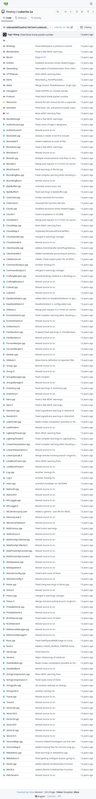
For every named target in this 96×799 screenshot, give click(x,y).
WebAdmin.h (12, 758)
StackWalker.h (13, 668)
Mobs (9, 85)
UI (7, 113)
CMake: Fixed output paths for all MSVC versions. (59, 259)
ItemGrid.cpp (13, 410)
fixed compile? (42, 376)
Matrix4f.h (11, 494)
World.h (10, 769)
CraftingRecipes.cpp (16, 276)
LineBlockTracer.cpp (16, 461)
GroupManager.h (14, 382)
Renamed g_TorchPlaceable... (49, 79)
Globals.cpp (12, 354)
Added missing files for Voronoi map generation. (59, 747)
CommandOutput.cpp (17, 264)
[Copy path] (72, 27)
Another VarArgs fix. (45, 264)
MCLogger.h (12, 505)
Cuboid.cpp (12, 287)
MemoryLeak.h (13, 517)
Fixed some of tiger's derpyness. (51, 124)
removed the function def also (50, 203)
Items (9, 79)
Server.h (10, 657)
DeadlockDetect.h (15, 304)
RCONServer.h (13, 623)
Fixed (38, 57)
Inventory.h (12, 393)
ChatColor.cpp (13, 197)
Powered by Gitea (25, 792)
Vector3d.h (11, 713)
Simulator (11, 107)
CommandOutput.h (16, 270)
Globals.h (11, 360)
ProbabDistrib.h (14, 612)
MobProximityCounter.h (18, 556)
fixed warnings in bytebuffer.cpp (51, 191)
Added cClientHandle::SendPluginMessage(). (57, 247)
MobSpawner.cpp (15, 562)
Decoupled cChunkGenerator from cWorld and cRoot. (61, 68)
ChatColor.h (12, 203)
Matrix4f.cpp (12, 489)
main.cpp (11, 483)
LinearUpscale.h (14, 455)
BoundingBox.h (14, 180)
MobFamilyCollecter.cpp (18, 539)
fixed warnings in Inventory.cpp (51, 388)
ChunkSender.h (13, 242)
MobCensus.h (13, 534)
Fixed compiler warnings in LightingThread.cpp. (59, 438)
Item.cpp (10, 399)
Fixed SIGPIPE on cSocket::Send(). (51, 90)
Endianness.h (13, 326)
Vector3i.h (11, 735)
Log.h (9, 477)
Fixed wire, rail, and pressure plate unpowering (58, 107)
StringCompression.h (16, 679)
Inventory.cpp (13, 388)
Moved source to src (45, 130)
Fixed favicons (42, 651)
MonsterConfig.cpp (15, 573)
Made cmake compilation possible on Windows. (59, 421)
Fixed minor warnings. (46, 528)
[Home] (6, 4)
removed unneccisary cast (48, 186)
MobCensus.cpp (14, 528)
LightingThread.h (15, 438)
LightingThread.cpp (16, 433)
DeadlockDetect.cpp (16, 298)
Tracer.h (10, 702)
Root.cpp (10, 640)
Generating (12, 68)
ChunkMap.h (12, 231)
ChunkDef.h (12, 219)
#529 (57, 163)
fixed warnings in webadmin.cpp (51, 752)
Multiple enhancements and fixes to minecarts (58, 158)
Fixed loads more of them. (48, 573)
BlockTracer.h (12, 169)
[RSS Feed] (57, 11)
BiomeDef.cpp (13, 135)
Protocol (10, 96)
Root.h (9, 646)
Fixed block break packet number (37, 34)
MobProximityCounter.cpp (19, 550)
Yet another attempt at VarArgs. (51, 685)
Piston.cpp (11, 595)
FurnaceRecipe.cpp (15, 343)
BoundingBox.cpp (15, 175)
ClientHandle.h (13, 253)
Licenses (51, 796)
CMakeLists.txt (13, 259)
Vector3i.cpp (12, 730)
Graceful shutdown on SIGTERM (51, 483)
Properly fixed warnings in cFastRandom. (55, 332)
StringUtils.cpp (13, 685)
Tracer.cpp (11, 696)
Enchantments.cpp (15, 315)
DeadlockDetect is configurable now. (53, 304)
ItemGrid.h (11, 416)
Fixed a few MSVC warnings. (49, 51)
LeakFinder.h (12, 427)
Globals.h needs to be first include (52, 135)
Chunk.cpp (11, 208)
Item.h (9, 405)
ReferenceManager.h (16, 634)
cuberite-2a (25, 11)
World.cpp (11, 763)
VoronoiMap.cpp (14, 741)
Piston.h (10, 601)
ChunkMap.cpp (13, 225)
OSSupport (11, 90)
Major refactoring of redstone (50, 657)
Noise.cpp (11, 584)
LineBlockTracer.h (15, 466)
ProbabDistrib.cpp (15, 606)
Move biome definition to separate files (54, 360)
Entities (10, 62)
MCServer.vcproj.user (16, 511)
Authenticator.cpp (15, 124)
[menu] (40, 796)
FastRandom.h (13, 337)
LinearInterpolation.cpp (18, 444)
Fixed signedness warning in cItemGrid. (55, 410)
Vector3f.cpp (12, 719)
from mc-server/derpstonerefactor (77, 163)
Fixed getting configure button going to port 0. (58, 758)
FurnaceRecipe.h (14, 348)
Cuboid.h (10, 292)
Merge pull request (45, 163)
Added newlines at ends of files (50, 141)
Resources (11, 102)
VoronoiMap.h (13, 747)
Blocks (9, 57)
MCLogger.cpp (13, 500)
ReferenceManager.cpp (17, 629)
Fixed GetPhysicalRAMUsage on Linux (54, 640)
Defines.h (11, 309)
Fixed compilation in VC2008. (49, 214)
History (86, 27)
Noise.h (10, 590)
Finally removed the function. (49, 197)
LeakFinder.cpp (13, 421)
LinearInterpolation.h (17, 449)
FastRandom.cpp (14, 332)
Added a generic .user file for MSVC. (53, 511)
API (59, 796)
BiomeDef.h (12, 141)
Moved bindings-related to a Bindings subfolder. (59, 276)
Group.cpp (11, 365)
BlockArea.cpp (13, 147)
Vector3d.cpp (12, 707)
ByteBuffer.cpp (13, 186)
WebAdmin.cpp (14, 752)
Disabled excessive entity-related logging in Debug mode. (64, 62)
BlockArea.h (12, 152)
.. (5, 40)
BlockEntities (12, 51)
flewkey (11, 11)
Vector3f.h (11, 724)
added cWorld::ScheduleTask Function (54, 763)
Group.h (10, 371)
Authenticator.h (14, 130)
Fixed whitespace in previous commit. (53, 46)
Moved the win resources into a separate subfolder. (60, 102)
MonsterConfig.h (14, 578)
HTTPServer (12, 74)
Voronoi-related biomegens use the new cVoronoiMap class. (65, 741)
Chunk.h (10, 214)
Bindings (10, 46)
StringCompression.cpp (18, 674)
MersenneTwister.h (15, 522)
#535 (43, 57)
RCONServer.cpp (14, 618)
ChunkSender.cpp (15, 236)
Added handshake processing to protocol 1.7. (57, 253)
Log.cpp (10, 472)
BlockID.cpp (12, 158)
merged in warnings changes (49, 236)
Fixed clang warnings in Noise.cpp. (52, 584)
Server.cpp (11, 651)
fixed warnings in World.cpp (49, 169)
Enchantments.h (14, 320)
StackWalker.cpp (14, 663)
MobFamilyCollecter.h (17, 545)
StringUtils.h (12, 691)
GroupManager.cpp (15, 376)
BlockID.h (11, 163)
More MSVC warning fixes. (48, 74)
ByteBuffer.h (12, 191)
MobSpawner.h (13, 567)
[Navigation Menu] (91, 3)
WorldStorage (13, 118)
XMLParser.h (12, 775)
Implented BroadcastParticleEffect (52, 231)
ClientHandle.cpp (14, 247)
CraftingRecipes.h (15, 281)
